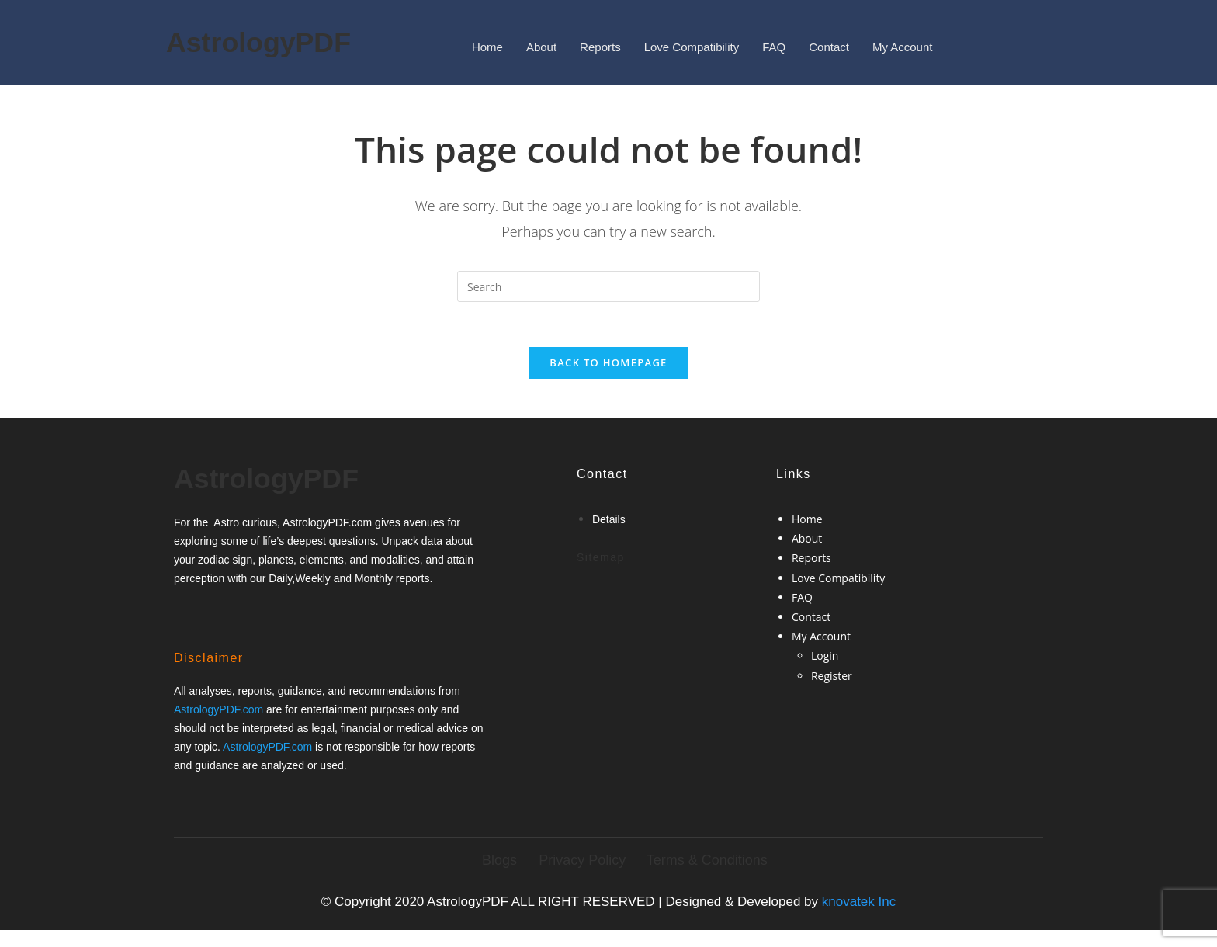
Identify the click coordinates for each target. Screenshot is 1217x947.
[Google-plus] (244, 616)
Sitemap (601, 559)
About (541, 47)
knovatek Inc (859, 903)
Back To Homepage (608, 365)
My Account (902, 47)
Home (487, 47)
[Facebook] (192, 616)
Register (831, 678)
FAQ (773, 47)
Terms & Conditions (707, 861)
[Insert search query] (608, 286)
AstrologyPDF (250, 42)
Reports (600, 47)
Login (824, 657)
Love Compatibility (692, 47)
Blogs (499, 861)
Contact (829, 47)
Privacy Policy (582, 861)
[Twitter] (219, 616)
